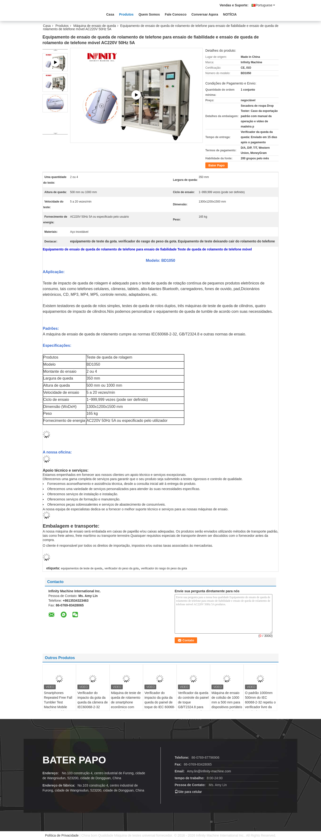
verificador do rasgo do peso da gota (164, 568)
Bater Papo (216, 165)
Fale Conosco (175, 14)
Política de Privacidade (62, 835)
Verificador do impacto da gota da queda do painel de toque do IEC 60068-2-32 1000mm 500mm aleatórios (159, 704)
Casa (110, 14)
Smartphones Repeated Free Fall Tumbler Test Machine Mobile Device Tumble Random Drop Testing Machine (58, 707)
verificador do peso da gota (122, 568)
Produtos (126, 14)
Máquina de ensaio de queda (94, 25)
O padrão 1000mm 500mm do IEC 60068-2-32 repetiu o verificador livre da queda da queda (260, 702)
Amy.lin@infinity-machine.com (209, 771)
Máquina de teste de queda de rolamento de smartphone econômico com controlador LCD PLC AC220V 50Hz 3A (126, 707)
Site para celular (188, 792)
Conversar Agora (204, 14)
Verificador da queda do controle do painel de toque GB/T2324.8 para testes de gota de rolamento (193, 704)
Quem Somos (149, 14)
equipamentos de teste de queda (81, 568)
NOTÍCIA (230, 14)
